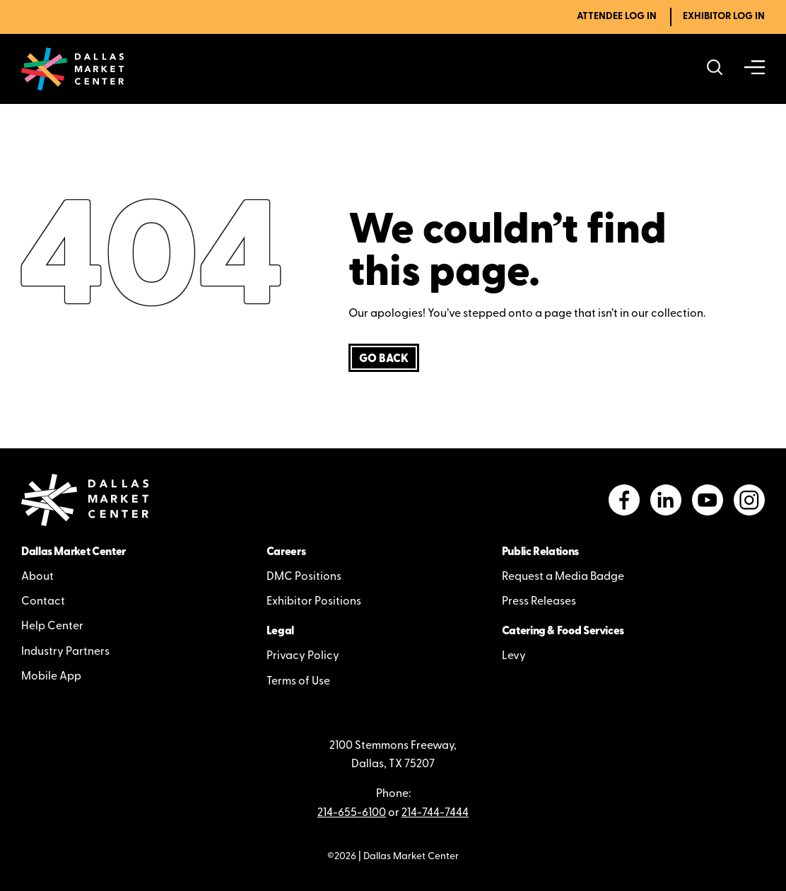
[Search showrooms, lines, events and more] (715, 69)
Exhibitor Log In (724, 16)
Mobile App (51, 676)
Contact (43, 601)
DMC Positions (303, 577)
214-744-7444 (435, 813)
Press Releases (539, 601)
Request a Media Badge (563, 577)
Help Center (52, 626)
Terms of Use (298, 681)
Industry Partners (65, 652)
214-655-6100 (351, 813)
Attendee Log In (617, 16)
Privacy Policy (302, 656)
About (37, 577)
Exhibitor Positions (313, 601)
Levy (514, 656)
